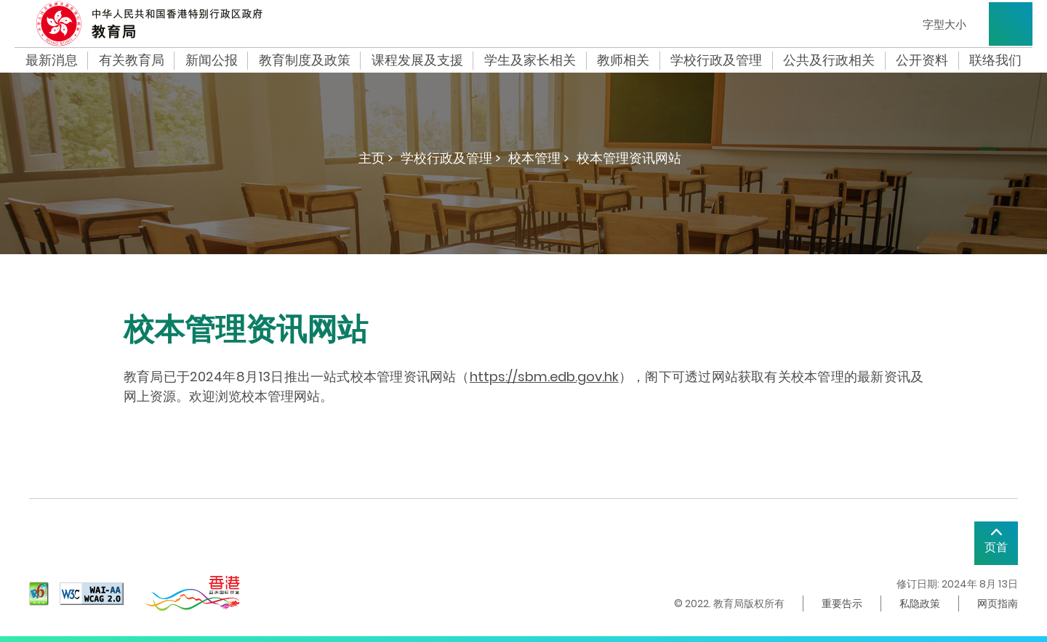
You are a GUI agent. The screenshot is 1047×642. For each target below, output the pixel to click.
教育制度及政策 (304, 60)
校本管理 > (538, 158)
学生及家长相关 (530, 60)
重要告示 (842, 603)
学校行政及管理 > (451, 158)
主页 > (375, 158)
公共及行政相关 (829, 60)
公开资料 (922, 60)
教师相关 (623, 60)
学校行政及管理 (716, 60)
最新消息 (51, 60)
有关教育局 (131, 60)
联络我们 (995, 60)
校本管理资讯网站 (629, 158)
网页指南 (997, 603)
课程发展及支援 (417, 60)
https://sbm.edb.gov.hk (544, 376)
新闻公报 (211, 60)
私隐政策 (919, 603)
